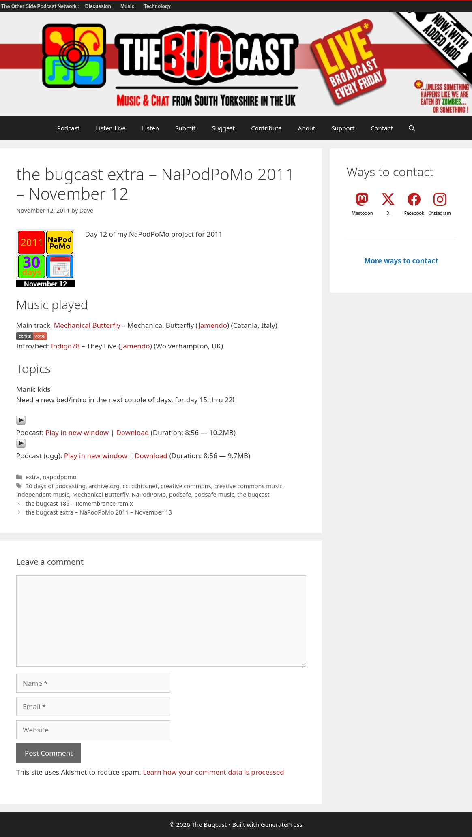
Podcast (68, 128)
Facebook (414, 213)
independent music (42, 494)
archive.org (104, 486)
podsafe (180, 494)
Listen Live (111, 128)
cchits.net (144, 486)
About (306, 128)
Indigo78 (65, 345)
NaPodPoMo (148, 494)
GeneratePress (282, 824)
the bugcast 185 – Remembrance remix (79, 503)
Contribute (266, 128)
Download (132, 432)
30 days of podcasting (56, 486)
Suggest (223, 128)
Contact (382, 128)
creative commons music (248, 486)
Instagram (440, 213)
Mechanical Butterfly (87, 325)
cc (125, 486)
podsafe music (214, 494)
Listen (150, 128)
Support (342, 128)
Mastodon (362, 213)
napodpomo (59, 477)
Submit (185, 128)
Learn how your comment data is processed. (214, 772)
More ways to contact (401, 260)
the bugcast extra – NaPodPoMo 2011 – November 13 (99, 512)
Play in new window (77, 432)
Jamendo (212, 325)
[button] (412, 128)
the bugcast (253, 494)
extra (32, 477)
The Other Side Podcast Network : (41, 6)
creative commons (186, 486)
